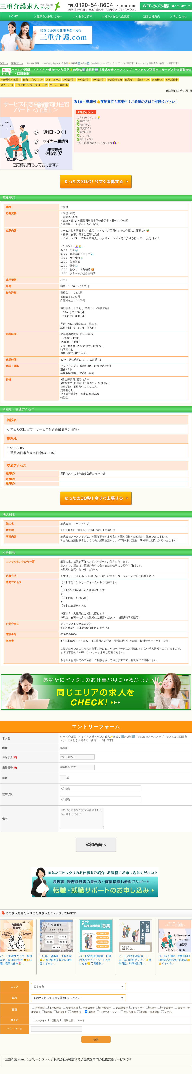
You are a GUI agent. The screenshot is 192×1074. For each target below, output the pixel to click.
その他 (166, 1008)
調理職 (47, 1008)
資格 (14, 994)
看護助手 (60, 1008)
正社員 (53, 1016)
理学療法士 (103, 1004)
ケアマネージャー (108, 1008)
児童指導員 (70, 1004)
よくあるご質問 (82, 16)
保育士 (151, 1004)
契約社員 (66, 1016)
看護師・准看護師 (148, 1008)
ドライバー (137, 1004)
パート (80, 1016)
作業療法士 (75, 1008)
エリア (14, 983)
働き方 (14, 1016)
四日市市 (15, 63)
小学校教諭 (53, 1004)
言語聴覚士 (120, 1004)
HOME (13, 16)
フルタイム (39, 1016)
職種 (14, 1006)
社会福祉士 (165, 1004)
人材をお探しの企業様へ (117, 16)
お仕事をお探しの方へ (48, 16)
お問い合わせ (178, 16)
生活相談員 (128, 1008)
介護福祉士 (87, 1004)
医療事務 (38, 1004)
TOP (2, 63)
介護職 (90, 1008)
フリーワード (14, 1025)
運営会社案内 (151, 16)
